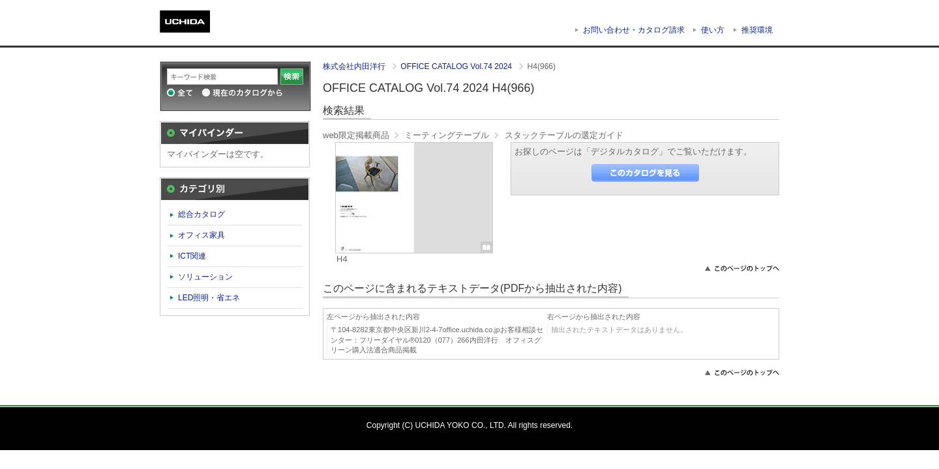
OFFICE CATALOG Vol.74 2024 (457, 66)
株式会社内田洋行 (355, 66)
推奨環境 (757, 30)
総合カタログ (201, 214)
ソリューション (205, 276)
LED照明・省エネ (209, 297)
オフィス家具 (201, 235)
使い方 (712, 30)
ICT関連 (192, 256)
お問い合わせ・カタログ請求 (634, 30)
